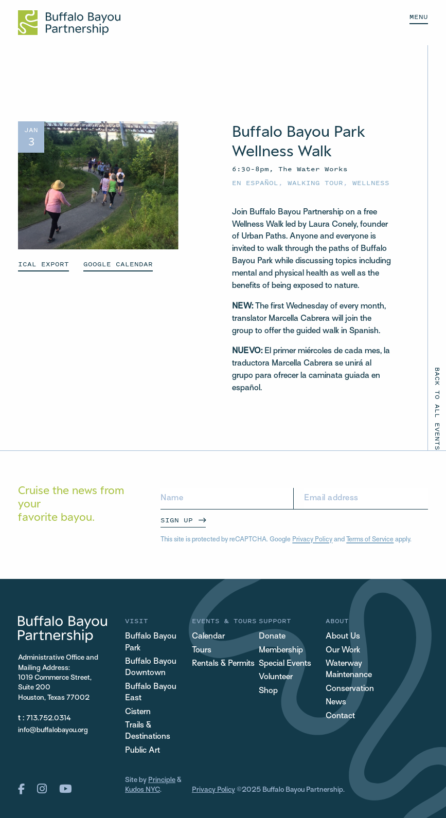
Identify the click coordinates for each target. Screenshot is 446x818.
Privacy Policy (312, 540)
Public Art (142, 751)
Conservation (350, 689)
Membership (281, 651)
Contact (340, 716)
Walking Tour (315, 183)
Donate (272, 637)
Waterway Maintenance (349, 669)
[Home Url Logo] (69, 22)
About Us (343, 637)
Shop (268, 691)
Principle (161, 780)
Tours (201, 651)
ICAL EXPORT (43, 264)
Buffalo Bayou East (150, 692)
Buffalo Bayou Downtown (150, 667)
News (336, 702)
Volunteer (276, 677)
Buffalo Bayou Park (150, 642)
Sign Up (176, 520)
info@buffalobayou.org (53, 730)
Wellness (370, 183)
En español (255, 183)
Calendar (208, 637)
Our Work (343, 651)
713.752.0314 (48, 718)
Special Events (285, 664)
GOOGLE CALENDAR (118, 264)
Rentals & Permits (223, 664)
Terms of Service (370, 540)
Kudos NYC (142, 790)
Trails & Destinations (147, 731)
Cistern (138, 712)
